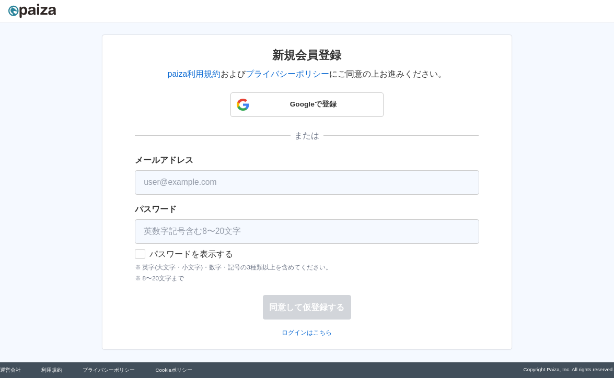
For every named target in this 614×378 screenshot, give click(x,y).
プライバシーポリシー (287, 73)
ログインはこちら (307, 332)
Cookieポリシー (173, 370)
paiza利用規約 (194, 73)
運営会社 (10, 370)
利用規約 (51, 370)
